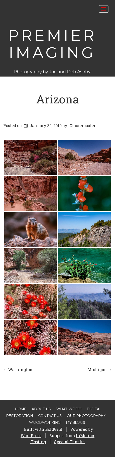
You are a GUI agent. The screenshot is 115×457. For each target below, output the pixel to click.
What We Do (69, 409)
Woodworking (45, 422)
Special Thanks (69, 441)
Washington (18, 369)
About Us (41, 409)
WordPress (31, 435)
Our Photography (86, 416)
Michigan (99, 369)
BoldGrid (53, 429)
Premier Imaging (52, 44)
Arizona (57, 99)
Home (20, 409)
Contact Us (50, 416)
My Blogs (75, 422)
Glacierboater (83, 125)
